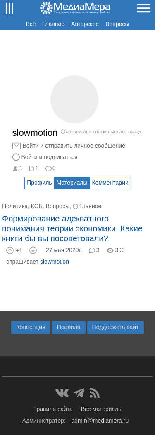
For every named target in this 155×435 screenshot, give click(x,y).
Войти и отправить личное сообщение (74, 145)
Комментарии (110, 182)
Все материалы (102, 409)
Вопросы (117, 24)
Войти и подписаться (49, 157)
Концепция (30, 327)
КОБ (37, 206)
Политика (15, 206)
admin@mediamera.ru (100, 420)
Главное (54, 24)
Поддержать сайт (115, 327)
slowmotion (54, 261)
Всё (31, 24)
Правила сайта (52, 409)
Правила (69, 327)
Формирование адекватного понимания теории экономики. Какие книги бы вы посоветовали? (72, 228)
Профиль (39, 182)
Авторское (85, 24)
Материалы (72, 182)
